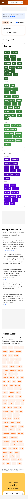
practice (7, 115)
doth (9, 381)
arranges (18, 351)
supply (15, 74)
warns (8, 463)
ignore (13, 196)
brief (4, 362)
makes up (16, 418)
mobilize (21, 426)
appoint (15, 89)
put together (17, 137)
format (5, 400)
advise (10, 348)
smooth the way (9, 140)
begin (10, 355)
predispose (6, 441)
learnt (9, 415)
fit (19, 104)
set (10, 448)
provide (19, 67)
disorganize (15, 192)
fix (5, 107)
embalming (17, 389)
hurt (17, 167)
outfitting (11, 430)
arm (22, 348)
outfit (12, 111)
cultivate (5, 370)
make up (18, 133)
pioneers (20, 433)
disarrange (15, 189)
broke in (10, 362)
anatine (13, 485)
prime (14, 115)
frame (17, 404)
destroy (7, 159)
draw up (7, 60)
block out (5, 359)
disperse (7, 163)
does (22, 377)
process (19, 441)
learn (4, 415)
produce (12, 67)
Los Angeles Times (9, 250)
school (4, 448)
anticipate (8, 89)
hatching (5, 411)
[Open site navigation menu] (3, 2)
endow (19, 100)
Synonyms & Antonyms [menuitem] (6, 22)
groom (7, 111)
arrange (7, 52)
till (3, 463)
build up (7, 125)
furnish (17, 107)
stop (12, 174)
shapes (5, 452)
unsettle (15, 200)
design (5, 374)
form (19, 60)
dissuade (14, 163)
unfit (18, 196)
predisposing (13, 437)
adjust (12, 85)
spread (17, 452)
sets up (15, 448)
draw (19, 381)
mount (4, 430)
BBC (6, 279)
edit (4, 389)
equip (13, 60)
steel (6, 119)
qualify (7, 71)
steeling (12, 456)
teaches (13, 459)
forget (7, 167)
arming (12, 351)
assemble (14, 52)
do (17, 377)
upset (6, 203)
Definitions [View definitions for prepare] (21, 22)
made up (16, 415)
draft (14, 381)
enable (18, 392)
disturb (7, 196)
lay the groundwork (10, 129)
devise (11, 374)
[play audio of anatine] (9, 488)
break (6, 185)
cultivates (13, 370)
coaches (5, 366)
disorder (7, 192)
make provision (9, 133)
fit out (19, 125)
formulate (7, 63)
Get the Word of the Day (13, 493)
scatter (7, 174)
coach (6, 92)
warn (13, 463)
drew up (17, 385)
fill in (13, 125)
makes (12, 422)
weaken (7, 178)
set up (21, 448)
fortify (10, 107)
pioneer (13, 433)
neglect (13, 170)
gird (14, 63)
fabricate (7, 104)
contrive (15, 96)
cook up (19, 366)
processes (5, 445)
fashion (14, 104)
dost (4, 381)
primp (13, 441)
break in (18, 359)
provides (13, 445)
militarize (5, 426)
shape (10, 452)
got (20, 407)
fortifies (11, 404)
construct (7, 96)
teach (20, 459)
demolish (7, 189)
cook (6, 100)
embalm (9, 389)
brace (6, 56)
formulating (20, 400)
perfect (19, 111)
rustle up (20, 445)
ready (12, 71)
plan (6, 67)
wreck (12, 203)
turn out (18, 140)
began (4, 355)
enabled (5, 392)
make (19, 63)
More (11, 22)
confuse (13, 185)
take (17, 174)
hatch (11, 411)
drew (11, 385)
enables (12, 392)
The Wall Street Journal (10, 291)
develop (13, 56)
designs (20, 370)
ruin (19, 170)
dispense (5, 377)
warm (19, 463)
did (16, 374)
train (6, 78)
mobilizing (13, 426)
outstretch (6, 433)
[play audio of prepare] (4, 32)
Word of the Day (13, 482)
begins (16, 355)
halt (12, 167)
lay (21, 411)
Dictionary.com (25, 2)
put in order (8, 137)
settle (19, 115)
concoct (13, 92)
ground (10, 407)
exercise (10, 396)
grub (15, 407)
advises (17, 348)
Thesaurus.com (6, 2)
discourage (15, 159)
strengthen (8, 74)
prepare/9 (12, 16)
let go (6, 170)
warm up (7, 144)
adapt (6, 85)
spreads (5, 456)
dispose (12, 100)
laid (17, 411)
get (23, 404)
